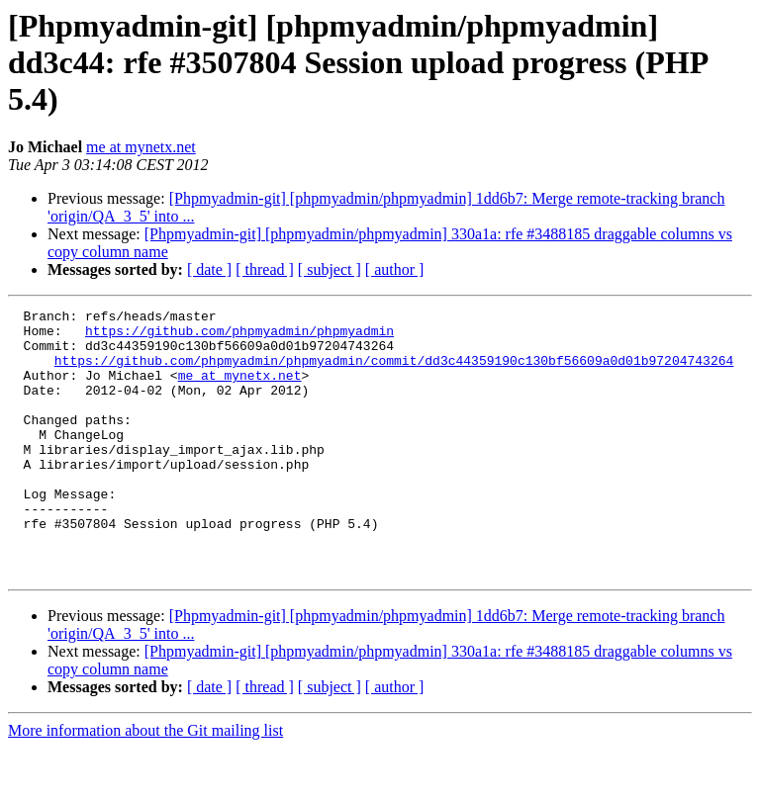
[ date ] (209, 269)
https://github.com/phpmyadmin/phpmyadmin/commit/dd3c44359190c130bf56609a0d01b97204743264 (393, 372)
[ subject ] (329, 269)
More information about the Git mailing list (145, 783)
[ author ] (395, 269)
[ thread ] (265, 269)
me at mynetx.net (141, 146)
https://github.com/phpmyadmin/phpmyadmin (239, 336)
